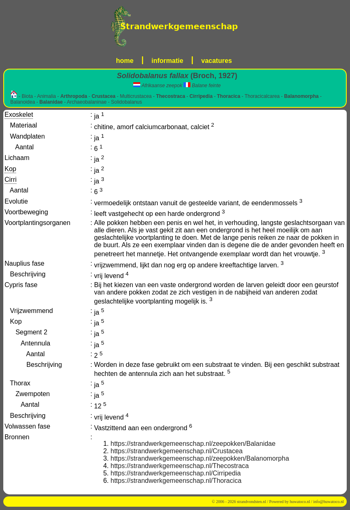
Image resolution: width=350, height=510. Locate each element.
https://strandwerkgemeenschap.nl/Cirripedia (176, 473)
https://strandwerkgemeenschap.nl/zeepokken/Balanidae (193, 443)
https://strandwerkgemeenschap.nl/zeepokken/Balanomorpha (200, 458)
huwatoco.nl (300, 501)
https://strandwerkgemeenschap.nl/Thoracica (176, 480)
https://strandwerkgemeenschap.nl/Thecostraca (180, 465)
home (125, 60)
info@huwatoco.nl (328, 501)
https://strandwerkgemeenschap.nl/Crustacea (177, 450)
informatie (167, 60)
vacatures (216, 60)
